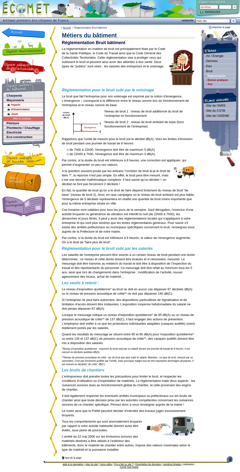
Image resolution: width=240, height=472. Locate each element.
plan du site (92, 464)
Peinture (13, 123)
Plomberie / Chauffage (23, 128)
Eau (209, 66)
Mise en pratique (22, 118)
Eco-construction (19, 137)
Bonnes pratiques (218, 80)
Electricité (14, 132)
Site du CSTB (215, 110)
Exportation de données (148, 464)
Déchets (212, 61)
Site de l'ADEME (217, 116)
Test (210, 84)
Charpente (14, 95)
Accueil (67, 27)
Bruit (209, 71)
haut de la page (73, 457)
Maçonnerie (15, 100)
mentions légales (172, 464)
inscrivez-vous (212, 11)
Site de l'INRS (216, 105)
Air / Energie (215, 56)
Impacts (15, 104)
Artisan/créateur (20, 109)
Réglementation (217, 76)
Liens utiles (106, 464)
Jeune (14, 114)
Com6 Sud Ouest (129, 467)
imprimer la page (221, 27)
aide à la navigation (73, 464)
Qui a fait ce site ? (123, 464)
